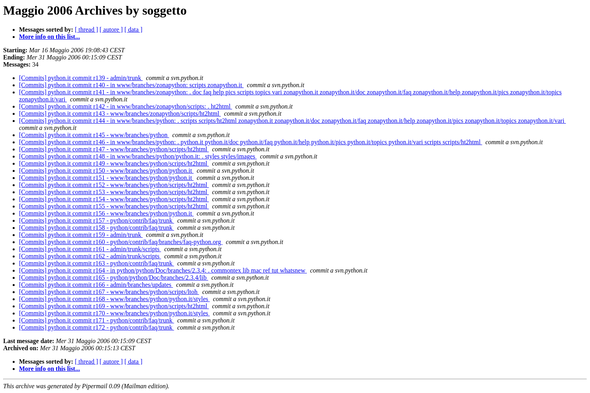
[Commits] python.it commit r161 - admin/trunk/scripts (90, 249)
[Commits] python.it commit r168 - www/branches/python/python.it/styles (114, 299)
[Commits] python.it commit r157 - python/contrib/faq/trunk (96, 220)
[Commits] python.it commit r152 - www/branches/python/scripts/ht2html (114, 184)
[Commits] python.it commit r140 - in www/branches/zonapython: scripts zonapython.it (131, 85)
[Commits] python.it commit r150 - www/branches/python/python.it (106, 170)
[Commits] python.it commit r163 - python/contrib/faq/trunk (96, 263)
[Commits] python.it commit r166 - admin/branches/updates (96, 284)
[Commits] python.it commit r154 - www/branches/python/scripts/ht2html (114, 199)
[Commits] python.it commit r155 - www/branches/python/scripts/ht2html (114, 206)
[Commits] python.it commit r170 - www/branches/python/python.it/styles (114, 313)
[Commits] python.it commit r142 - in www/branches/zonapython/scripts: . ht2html (125, 106)
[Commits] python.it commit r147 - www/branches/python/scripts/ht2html (114, 149)
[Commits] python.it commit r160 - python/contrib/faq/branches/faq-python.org (121, 241)
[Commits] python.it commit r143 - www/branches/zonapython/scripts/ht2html (120, 113)
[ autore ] (111, 29)
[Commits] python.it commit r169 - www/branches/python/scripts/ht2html (114, 306)
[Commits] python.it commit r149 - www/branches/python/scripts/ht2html (114, 163)
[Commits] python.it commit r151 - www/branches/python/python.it (106, 177)
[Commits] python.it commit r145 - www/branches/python (94, 135)
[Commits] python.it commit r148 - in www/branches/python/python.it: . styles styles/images (138, 156)
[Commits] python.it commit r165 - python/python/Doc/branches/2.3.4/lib (113, 277)
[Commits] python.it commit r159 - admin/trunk (81, 234)
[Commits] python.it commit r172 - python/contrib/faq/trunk (96, 327)
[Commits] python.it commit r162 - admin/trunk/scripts (90, 256)
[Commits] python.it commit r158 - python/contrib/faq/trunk (96, 227)
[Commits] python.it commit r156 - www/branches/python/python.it (106, 213)
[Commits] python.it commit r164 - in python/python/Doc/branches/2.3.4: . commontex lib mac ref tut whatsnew (163, 270)
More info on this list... (49, 36)
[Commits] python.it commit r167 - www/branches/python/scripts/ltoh (109, 291)
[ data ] (133, 29)
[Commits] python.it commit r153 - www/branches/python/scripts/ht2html (114, 192)
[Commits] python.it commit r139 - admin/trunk (81, 77)
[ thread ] (86, 29)
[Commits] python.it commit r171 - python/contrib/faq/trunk (96, 320)
